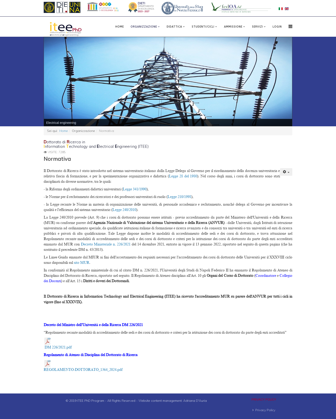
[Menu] (290, 26)
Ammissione (233, 26)
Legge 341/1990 (134, 189)
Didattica (174, 26)
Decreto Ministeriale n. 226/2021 (106, 244)
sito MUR (81, 263)
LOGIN (277, 26)
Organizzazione (144, 26)
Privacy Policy (265, 410)
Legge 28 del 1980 (183, 176)
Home (119, 26)
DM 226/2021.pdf (58, 347)
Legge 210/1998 (179, 197)
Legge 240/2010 (124, 210)
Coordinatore (265, 276)
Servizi (257, 26)
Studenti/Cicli (203, 26)
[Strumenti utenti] (286, 172)
